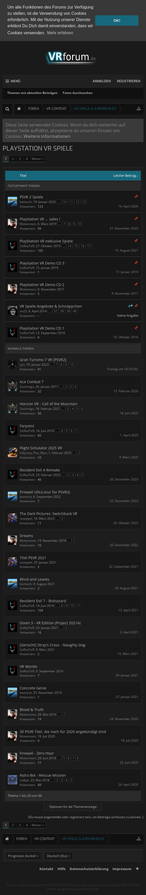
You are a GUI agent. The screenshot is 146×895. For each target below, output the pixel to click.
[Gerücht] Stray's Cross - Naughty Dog (52, 644)
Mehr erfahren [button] (60, 33)
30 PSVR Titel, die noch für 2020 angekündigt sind (63, 731)
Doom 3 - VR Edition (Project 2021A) (50, 622)
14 (69, 245)
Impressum (122, 878)
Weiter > (38, 158)
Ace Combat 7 (32, 381)
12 (77, 201)
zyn (22, 364)
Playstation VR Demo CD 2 (42, 284)
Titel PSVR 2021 (33, 557)
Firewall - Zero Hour (37, 752)
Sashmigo (27, 386)
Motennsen (28, 223)
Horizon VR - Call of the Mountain (49, 403)
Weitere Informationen (47, 136)
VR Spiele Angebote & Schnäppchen (51, 305)
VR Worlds (28, 665)
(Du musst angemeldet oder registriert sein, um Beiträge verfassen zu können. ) (85, 816)
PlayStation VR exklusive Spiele (46, 240)
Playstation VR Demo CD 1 (42, 327)
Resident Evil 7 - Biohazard (43, 600)
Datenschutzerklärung (89, 878)
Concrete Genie (33, 687)
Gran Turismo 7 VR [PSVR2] (43, 359)
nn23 (23, 310)
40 (75, 310)
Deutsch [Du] (57, 865)
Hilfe (62, 878)
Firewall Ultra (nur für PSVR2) (45, 491)
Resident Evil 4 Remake (40, 469)
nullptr (24, 779)
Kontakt (46, 878)
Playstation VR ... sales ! (40, 218)
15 (76, 245)
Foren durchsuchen (78, 92)
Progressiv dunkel (22, 865)
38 (62, 310)
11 (71, 201)
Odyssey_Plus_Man (33, 452)
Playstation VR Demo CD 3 (42, 262)
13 (84, 201)
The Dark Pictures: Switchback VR (48, 513)
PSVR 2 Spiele (31, 196)
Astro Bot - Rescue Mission (43, 774)
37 (55, 310)
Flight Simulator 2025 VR (41, 447)
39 (68, 310)
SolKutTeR (27, 245)
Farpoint (27, 425)
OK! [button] (116, 20)
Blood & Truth (32, 709)
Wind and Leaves (34, 578)
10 (64, 201)
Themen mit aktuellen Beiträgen (32, 92)
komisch (26, 201)
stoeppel (26, 518)
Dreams (26, 535)
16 (82, 245)
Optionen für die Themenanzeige (73, 806)
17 (89, 245)
